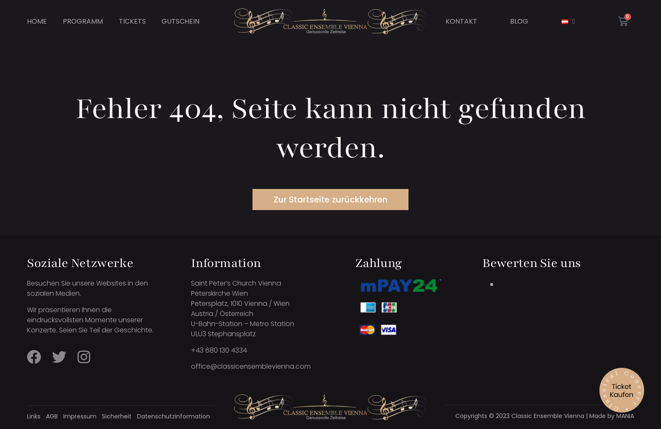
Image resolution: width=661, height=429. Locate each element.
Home (37, 21)
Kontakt (461, 21)
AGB (52, 416)
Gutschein (180, 21)
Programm (83, 21)
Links (33, 416)
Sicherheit (117, 416)
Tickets (132, 21)
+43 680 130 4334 (219, 350)
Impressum (80, 416)
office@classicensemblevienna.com (251, 366)
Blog (519, 21)
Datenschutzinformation (173, 416)
